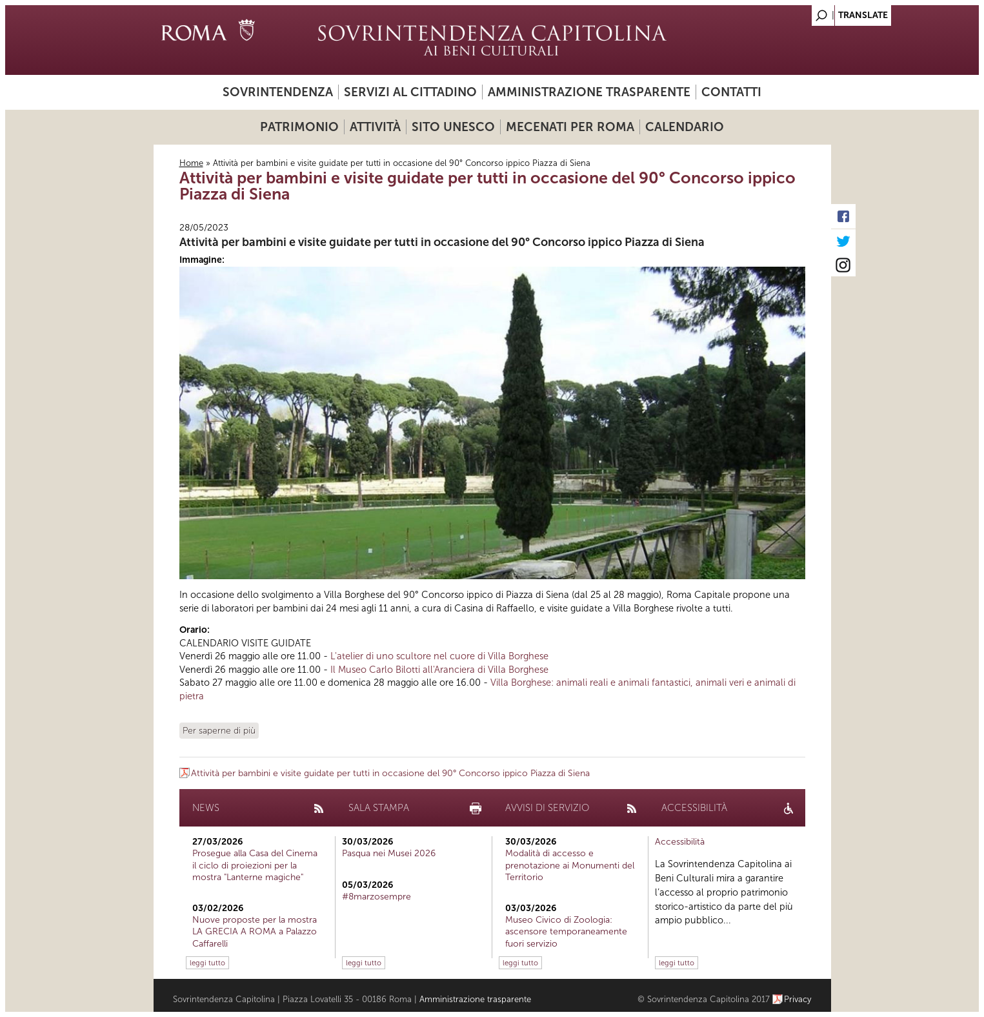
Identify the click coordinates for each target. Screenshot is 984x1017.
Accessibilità (680, 841)
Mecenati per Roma (570, 126)
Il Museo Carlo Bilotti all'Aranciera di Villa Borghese (439, 669)
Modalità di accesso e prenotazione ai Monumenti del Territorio (569, 865)
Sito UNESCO (453, 126)
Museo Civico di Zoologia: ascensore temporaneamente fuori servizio (566, 931)
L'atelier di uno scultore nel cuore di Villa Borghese (439, 656)
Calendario (684, 126)
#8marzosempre (376, 896)
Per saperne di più (219, 730)
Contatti (731, 92)
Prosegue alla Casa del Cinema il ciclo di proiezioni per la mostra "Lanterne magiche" (254, 865)
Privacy (798, 999)
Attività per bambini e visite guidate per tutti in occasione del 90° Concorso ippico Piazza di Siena (442, 242)
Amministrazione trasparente (589, 92)
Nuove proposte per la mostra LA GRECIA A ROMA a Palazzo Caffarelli (254, 931)
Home (191, 163)
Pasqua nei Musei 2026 (389, 853)
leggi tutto (207, 962)
